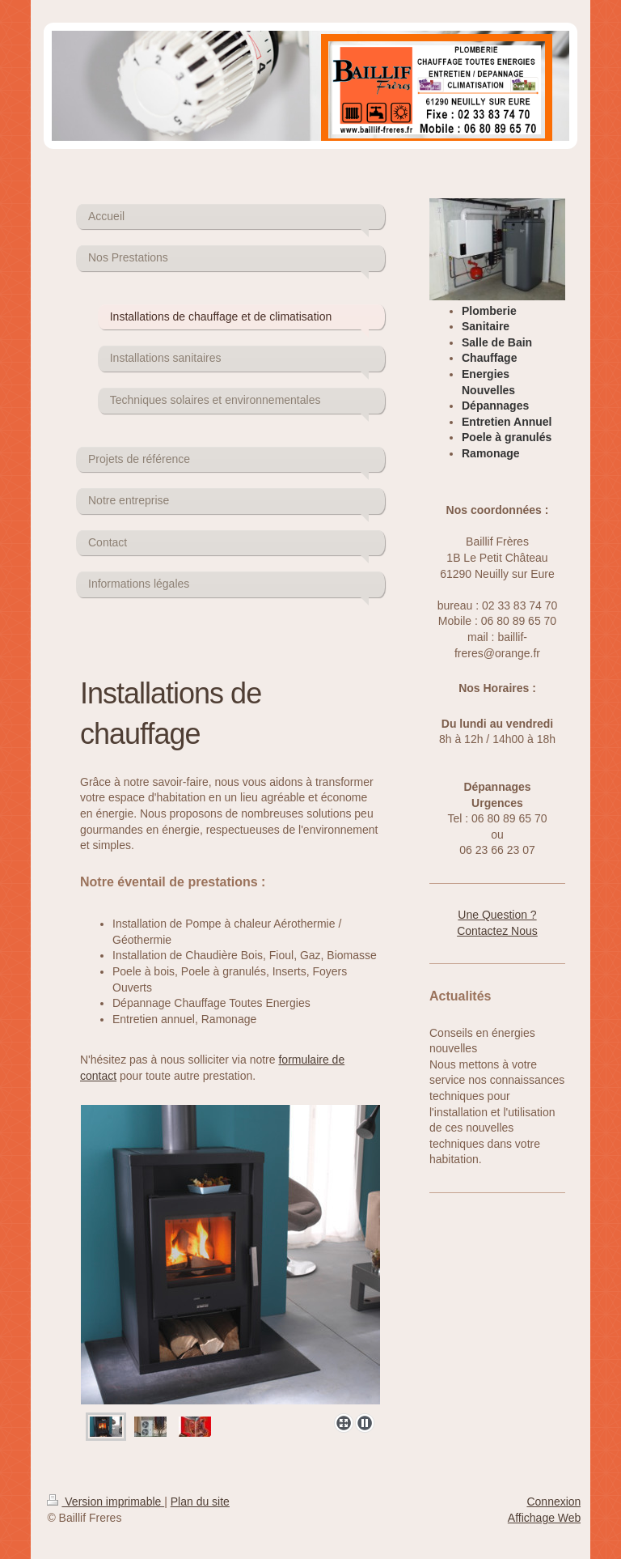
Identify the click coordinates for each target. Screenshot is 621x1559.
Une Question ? (497, 914)
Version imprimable (105, 1501)
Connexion (553, 1501)
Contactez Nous (497, 930)
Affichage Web (544, 1517)
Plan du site (200, 1501)
